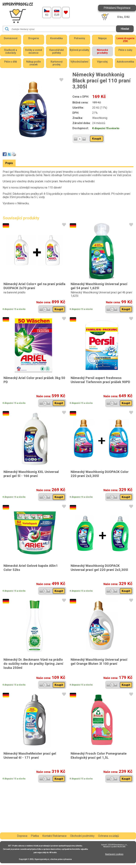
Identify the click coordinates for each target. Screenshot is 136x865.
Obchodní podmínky (82, 836)
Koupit (96, 138)
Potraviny (79, 38)
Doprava (22, 836)
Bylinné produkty (79, 50)
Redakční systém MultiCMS (114, 847)
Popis (9, 163)
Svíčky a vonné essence (33, 51)
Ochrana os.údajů (108, 836)
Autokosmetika (125, 61)
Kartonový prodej (57, 63)
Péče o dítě (10, 61)
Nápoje (102, 38)
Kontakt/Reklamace (54, 836)
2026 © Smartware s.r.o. (117, 845)
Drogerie (33, 38)
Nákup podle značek (33, 63)
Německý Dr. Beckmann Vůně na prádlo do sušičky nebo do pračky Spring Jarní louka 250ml (33, 664)
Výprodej (102, 61)
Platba (35, 836)
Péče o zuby (125, 50)
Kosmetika (56, 38)
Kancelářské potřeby (56, 51)
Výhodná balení (79, 61)
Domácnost (10, 38)
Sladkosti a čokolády (10, 51)
